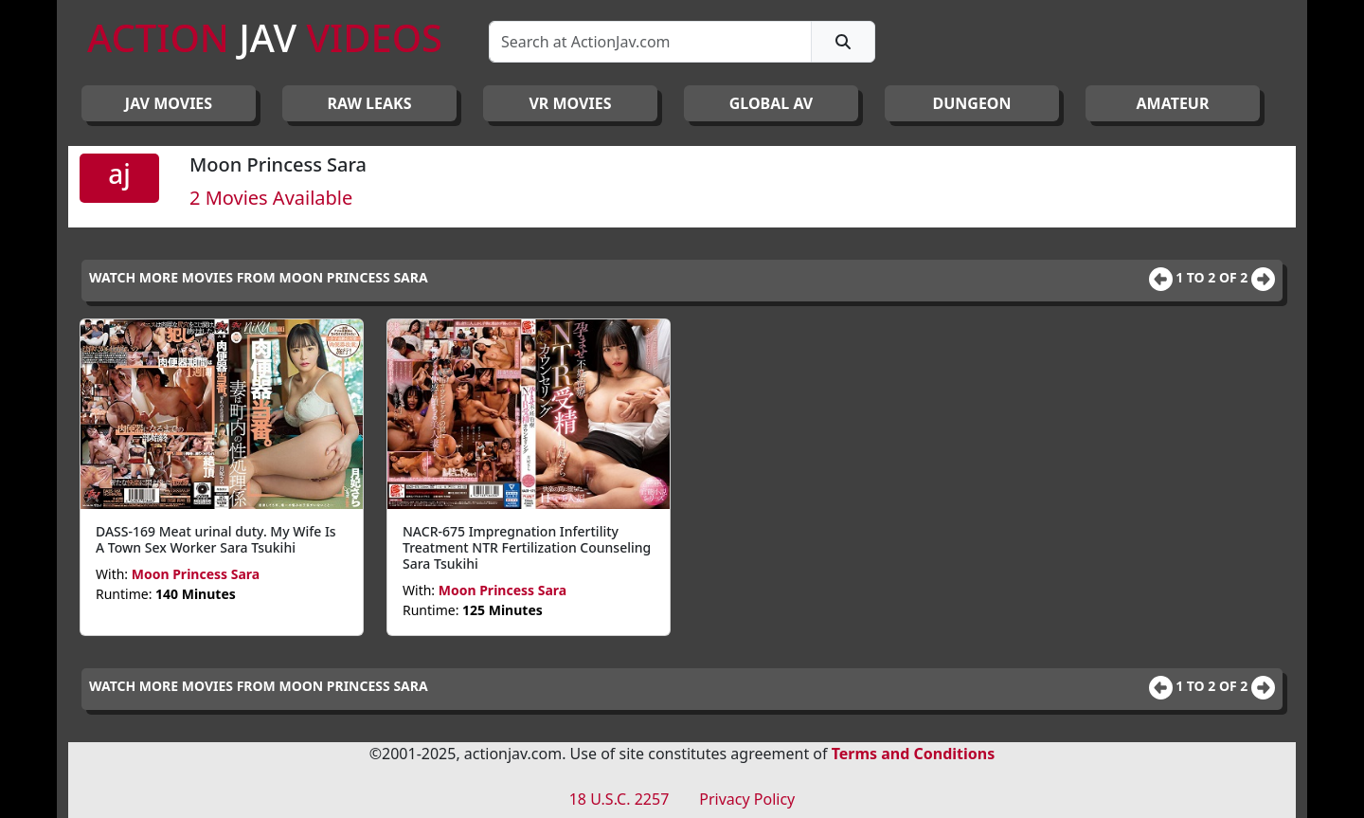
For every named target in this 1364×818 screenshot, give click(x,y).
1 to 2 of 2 (1213, 277)
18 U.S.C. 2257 (619, 799)
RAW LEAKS (370, 103)
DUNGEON (971, 103)
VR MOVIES (570, 103)
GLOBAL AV (771, 103)
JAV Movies (168, 103)
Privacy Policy (747, 799)
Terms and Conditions (914, 753)
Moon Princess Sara (196, 574)
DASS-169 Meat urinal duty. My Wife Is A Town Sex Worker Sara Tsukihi (216, 539)
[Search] (650, 42)
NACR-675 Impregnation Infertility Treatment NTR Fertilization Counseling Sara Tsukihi (527, 547)
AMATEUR (1173, 103)
